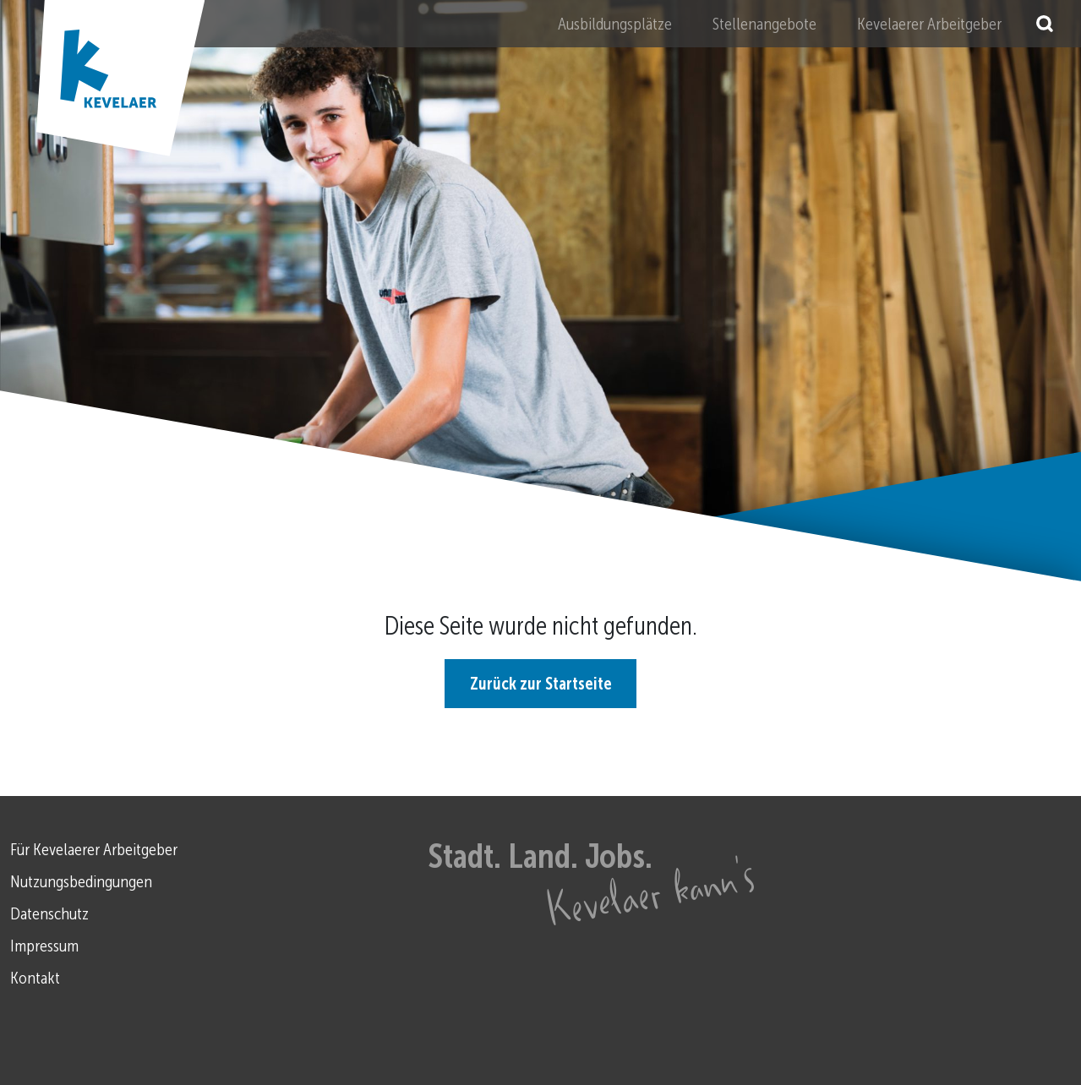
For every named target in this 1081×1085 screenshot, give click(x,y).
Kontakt (35, 977)
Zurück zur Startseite (541, 683)
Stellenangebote (764, 23)
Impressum (44, 945)
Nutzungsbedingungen (81, 881)
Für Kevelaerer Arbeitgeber (93, 849)
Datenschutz (49, 913)
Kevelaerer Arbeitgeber (929, 23)
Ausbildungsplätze (615, 23)
